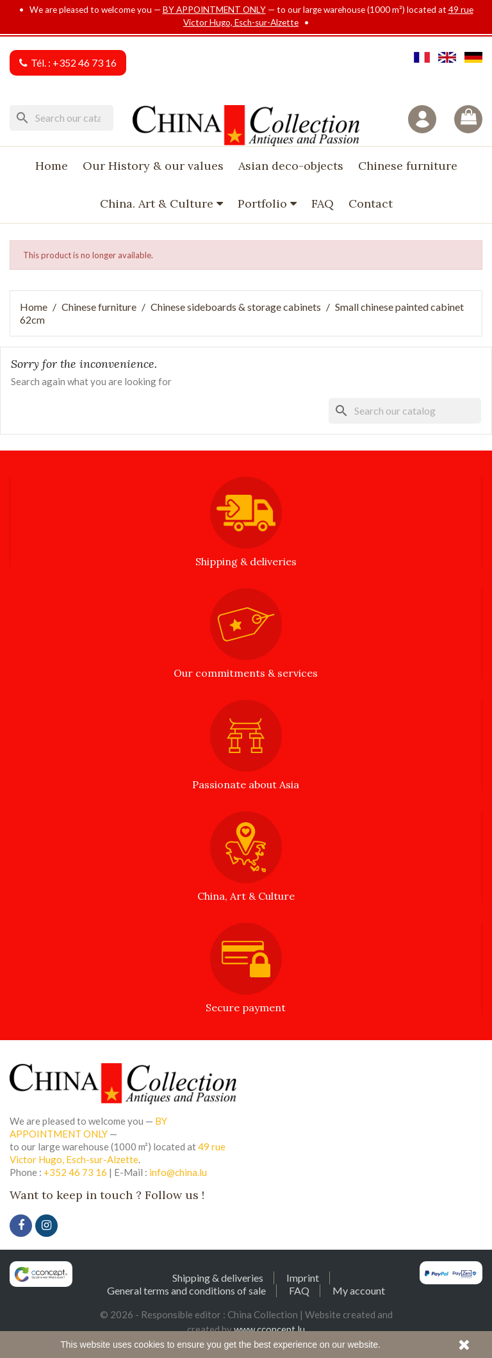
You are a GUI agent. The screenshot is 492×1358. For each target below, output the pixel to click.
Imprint (302, 1277)
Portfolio (264, 203)
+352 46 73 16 (85, 62)
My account (358, 1290)
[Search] (61, 118)
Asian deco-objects (290, 165)
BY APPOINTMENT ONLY (214, 9)
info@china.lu (178, 1172)
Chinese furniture (407, 165)
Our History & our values (153, 165)
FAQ (322, 203)
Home (51, 165)
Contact (370, 203)
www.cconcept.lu (269, 1329)
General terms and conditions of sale (186, 1290)
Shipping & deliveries (217, 1277)
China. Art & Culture (158, 203)
